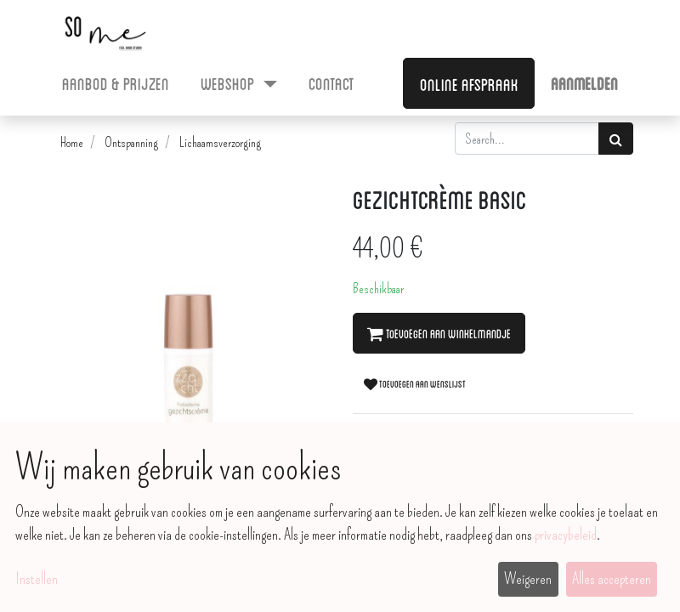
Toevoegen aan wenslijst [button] (415, 383)
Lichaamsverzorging (220, 142)
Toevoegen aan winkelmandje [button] (439, 333)
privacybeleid (566, 534)
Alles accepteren (611, 579)
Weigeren (528, 579)
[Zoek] (615, 138)
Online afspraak (469, 83)
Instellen (36, 579)
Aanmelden (584, 82)
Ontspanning (131, 142)
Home (71, 142)
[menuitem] (116, 82)
